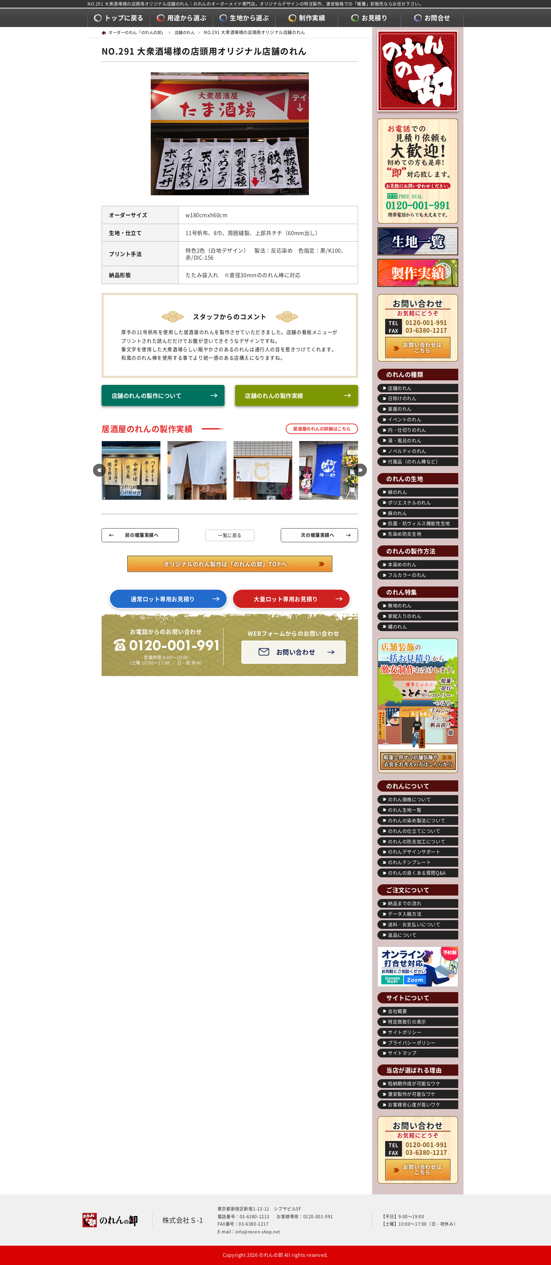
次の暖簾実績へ (317, 536)
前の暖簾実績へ (141, 536)
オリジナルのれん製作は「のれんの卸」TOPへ (225, 565)
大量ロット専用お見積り (286, 600)
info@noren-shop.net (258, 1231)
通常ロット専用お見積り (163, 600)
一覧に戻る (230, 536)
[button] (98, 472)
